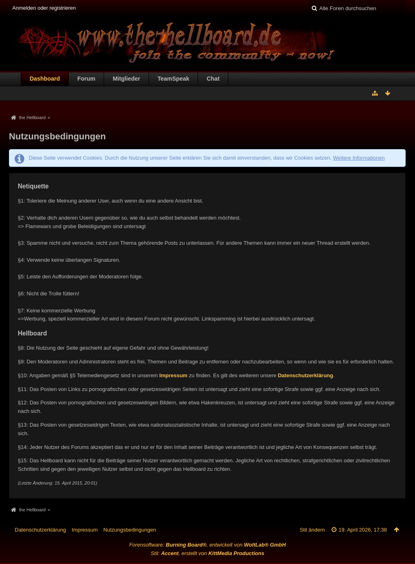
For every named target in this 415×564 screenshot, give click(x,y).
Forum (86, 78)
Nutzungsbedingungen (129, 530)
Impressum (173, 375)
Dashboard (45, 78)
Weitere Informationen (359, 158)
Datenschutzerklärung (305, 375)
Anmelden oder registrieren (44, 8)
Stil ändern (312, 530)
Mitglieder (126, 78)
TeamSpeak (173, 78)
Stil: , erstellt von (207, 553)
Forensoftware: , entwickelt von (207, 545)
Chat (212, 78)
